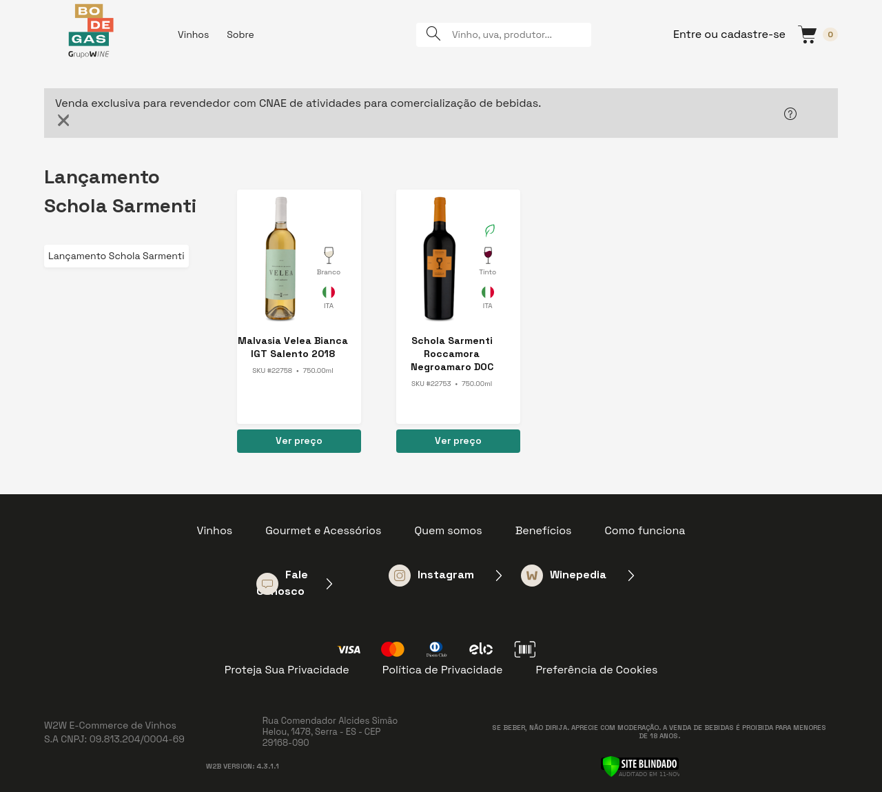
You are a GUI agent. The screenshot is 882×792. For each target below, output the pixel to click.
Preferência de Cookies (596, 669)
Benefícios (543, 530)
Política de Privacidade (442, 669)
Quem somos (448, 530)
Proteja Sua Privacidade (287, 669)
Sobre (240, 34)
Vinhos (193, 34)
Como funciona (645, 530)
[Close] (63, 120)
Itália (328, 300)
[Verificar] (639, 765)
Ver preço (299, 440)
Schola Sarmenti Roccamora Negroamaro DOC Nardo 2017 (452, 354)
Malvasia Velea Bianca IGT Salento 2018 (293, 347)
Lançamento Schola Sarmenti (116, 256)
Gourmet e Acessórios (323, 530)
